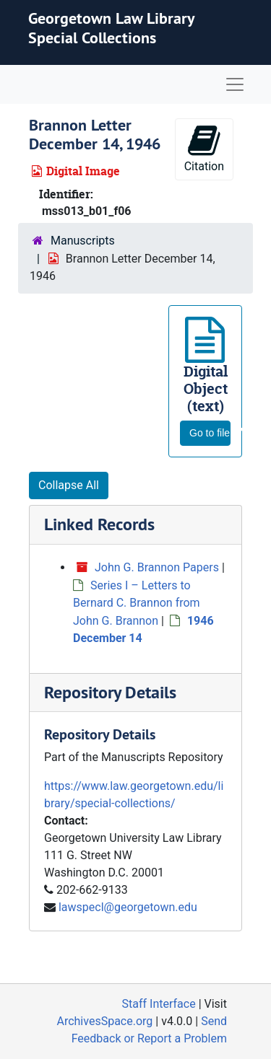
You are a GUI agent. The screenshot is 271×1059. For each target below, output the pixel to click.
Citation (204, 148)
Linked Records (99, 524)
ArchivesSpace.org (104, 1021)
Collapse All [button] (68, 485)
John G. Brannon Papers (157, 567)
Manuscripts (83, 240)
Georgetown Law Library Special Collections (111, 27)
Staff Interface (159, 1004)
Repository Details (110, 692)
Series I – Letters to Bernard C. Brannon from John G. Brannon (136, 603)
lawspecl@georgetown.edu (128, 907)
